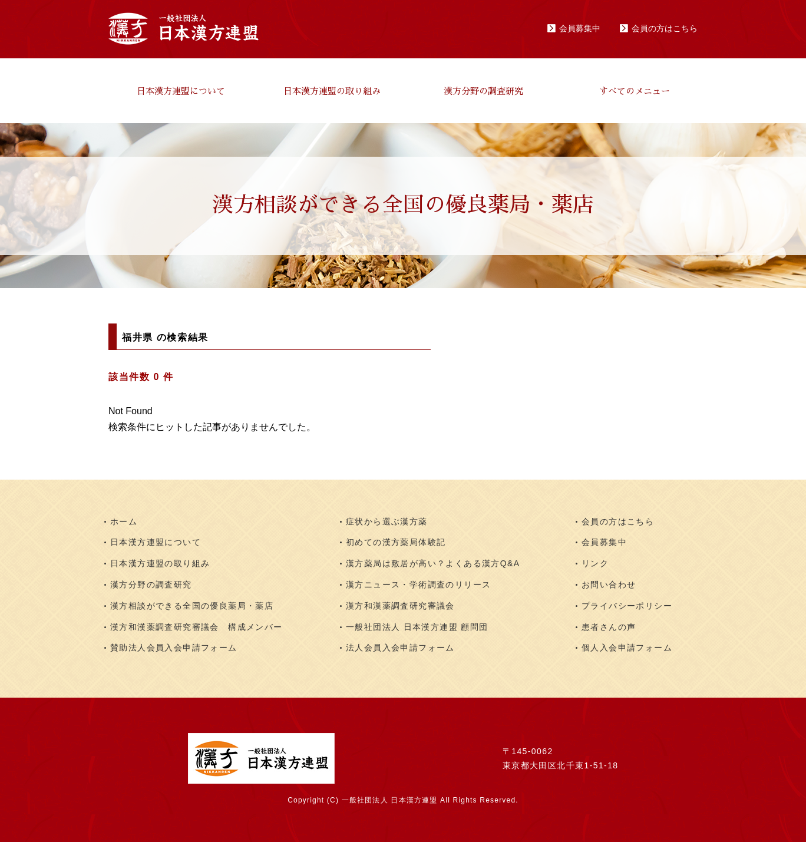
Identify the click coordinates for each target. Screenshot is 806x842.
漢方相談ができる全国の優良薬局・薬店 (191, 605)
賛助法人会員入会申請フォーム (173, 647)
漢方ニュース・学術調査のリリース (418, 584)
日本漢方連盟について (181, 91)
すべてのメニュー (634, 91)
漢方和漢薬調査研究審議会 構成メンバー (196, 627)
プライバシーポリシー (627, 605)
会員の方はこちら (665, 28)
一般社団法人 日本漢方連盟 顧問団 (417, 627)
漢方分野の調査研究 (483, 91)
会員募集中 (579, 28)
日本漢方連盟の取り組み (332, 91)
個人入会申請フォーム (627, 647)
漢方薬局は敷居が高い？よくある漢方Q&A (433, 563)
